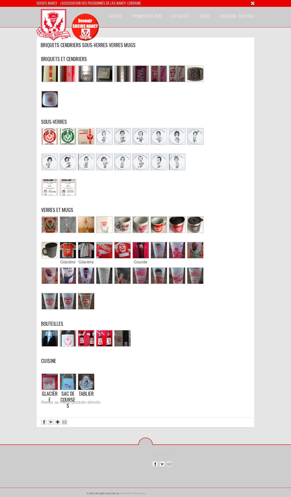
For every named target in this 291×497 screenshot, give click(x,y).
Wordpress (139, 493)
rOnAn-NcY (126, 493)
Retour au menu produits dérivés (70, 402)
